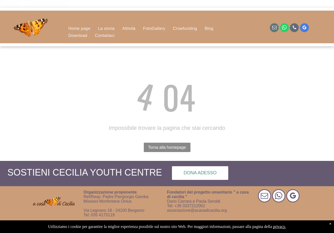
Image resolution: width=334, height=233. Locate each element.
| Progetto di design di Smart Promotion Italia (203, 226)
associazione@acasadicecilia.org (197, 210)
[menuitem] (79, 28)
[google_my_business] (304, 28)
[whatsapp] (284, 28)
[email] (274, 28)
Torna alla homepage (167, 147)
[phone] (294, 28)
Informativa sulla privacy (140, 226)
